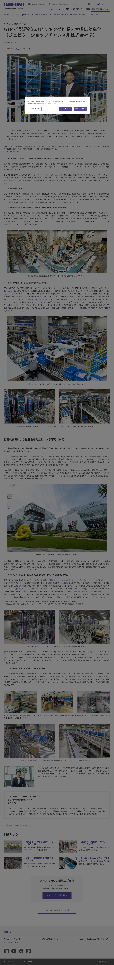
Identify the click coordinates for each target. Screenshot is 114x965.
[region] (57, 105)
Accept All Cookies (80, 108)
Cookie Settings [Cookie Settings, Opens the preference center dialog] (35, 108)
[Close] (87, 99)
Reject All (66, 108)
